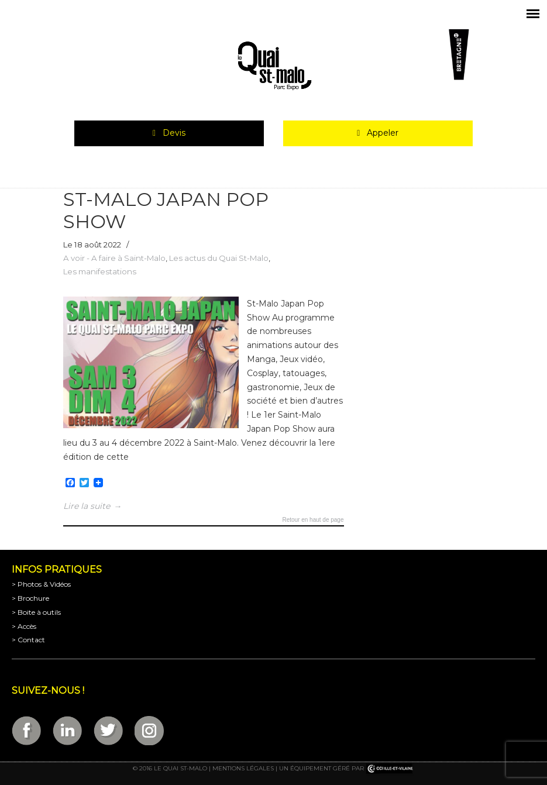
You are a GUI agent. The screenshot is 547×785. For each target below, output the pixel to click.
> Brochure (30, 598)
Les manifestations (99, 271)
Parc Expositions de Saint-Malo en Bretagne (273, 66)
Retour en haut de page (312, 520)
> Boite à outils (36, 612)
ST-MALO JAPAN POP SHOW (166, 210)
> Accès (24, 626)
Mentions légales (243, 768)
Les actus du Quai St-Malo (219, 258)
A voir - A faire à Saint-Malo (114, 258)
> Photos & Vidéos (41, 584)
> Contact (28, 639)
